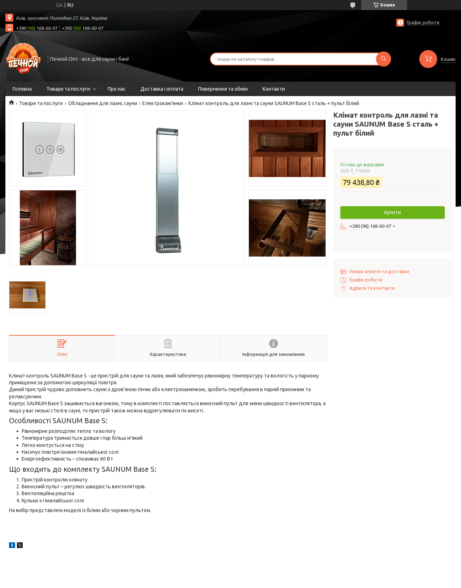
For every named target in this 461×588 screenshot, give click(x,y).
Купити (392, 212)
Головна (22, 88)
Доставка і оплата (161, 88)
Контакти (274, 88)
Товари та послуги (68, 88)
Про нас (117, 88)
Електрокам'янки (162, 103)
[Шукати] (383, 59)
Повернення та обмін (223, 88)
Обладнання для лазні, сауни (102, 103)
